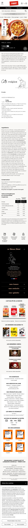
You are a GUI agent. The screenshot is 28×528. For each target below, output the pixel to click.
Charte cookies (15, 470)
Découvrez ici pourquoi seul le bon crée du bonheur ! (14, 268)
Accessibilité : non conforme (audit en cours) (16, 473)
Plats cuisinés (7, 17)
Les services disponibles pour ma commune (12, 466)
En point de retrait (19, 378)
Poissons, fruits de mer (10, 398)
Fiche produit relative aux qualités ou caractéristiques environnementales (14, 475)
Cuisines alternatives (18, 405)
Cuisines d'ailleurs (10, 397)
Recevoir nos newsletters (20, 321)
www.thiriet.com (6, 489)
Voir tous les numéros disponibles (13, 340)
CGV (24, 466)
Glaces (19, 401)
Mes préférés (8, 7)
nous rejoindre (14, 293)
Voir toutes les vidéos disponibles (13, 371)
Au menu (14, 413)
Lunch (21, 17)
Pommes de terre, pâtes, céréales (16, 400)
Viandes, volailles (19, 398)
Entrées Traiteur (20, 393)
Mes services (19, 7)
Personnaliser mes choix (14, 520)
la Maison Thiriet (14, 249)
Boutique (22, 406)
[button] (22, 3)
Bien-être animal (6, 471)
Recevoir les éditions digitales (7, 321)
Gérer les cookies (14, 509)
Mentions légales (9, 468)
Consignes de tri (14, 471)
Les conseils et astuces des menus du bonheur (14, 415)
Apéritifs (14, 393)
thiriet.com (14, 465)
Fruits (16, 401)
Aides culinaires (10, 401)
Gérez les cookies (7, 470)
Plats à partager (15, 17)
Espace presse (22, 471)
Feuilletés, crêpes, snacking (12, 395)
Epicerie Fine (7, 406)
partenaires (15, 489)
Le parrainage (14, 380)
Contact (4, 473)
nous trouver (14, 284)
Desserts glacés (11, 403)
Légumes (6, 400)
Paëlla (25, 17)
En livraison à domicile (9, 378)
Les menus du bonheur (14, 408)
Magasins (8, 385)
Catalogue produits (18, 468)
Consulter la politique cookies (8, 516)
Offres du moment (8, 393)
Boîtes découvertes (15, 406)
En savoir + (14, 424)
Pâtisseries (17, 403)
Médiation (22, 470)
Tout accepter (20, 524)
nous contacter (14, 289)
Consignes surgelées (16, 385)
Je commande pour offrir (13, 388)
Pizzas (20, 395)
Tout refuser (7, 524)
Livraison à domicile (13, 387)
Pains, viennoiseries (9, 405)
